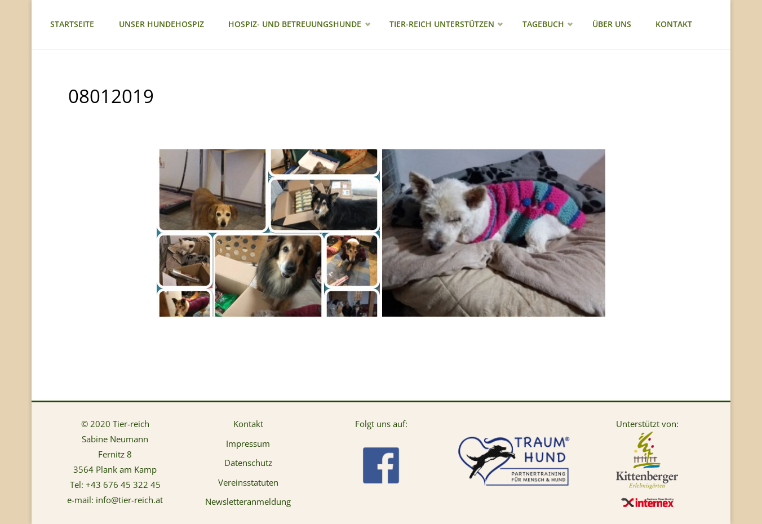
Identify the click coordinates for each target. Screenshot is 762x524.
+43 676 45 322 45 (123, 484)
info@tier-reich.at (129, 499)
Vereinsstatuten (248, 482)
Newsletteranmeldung (248, 501)
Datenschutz (248, 462)
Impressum (248, 443)
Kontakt (248, 423)
